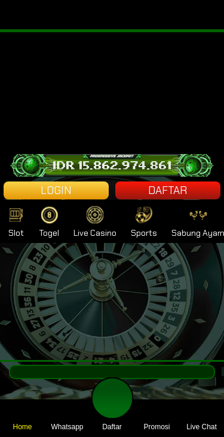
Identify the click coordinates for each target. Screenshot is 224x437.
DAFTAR (167, 190)
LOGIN (56, 190)
